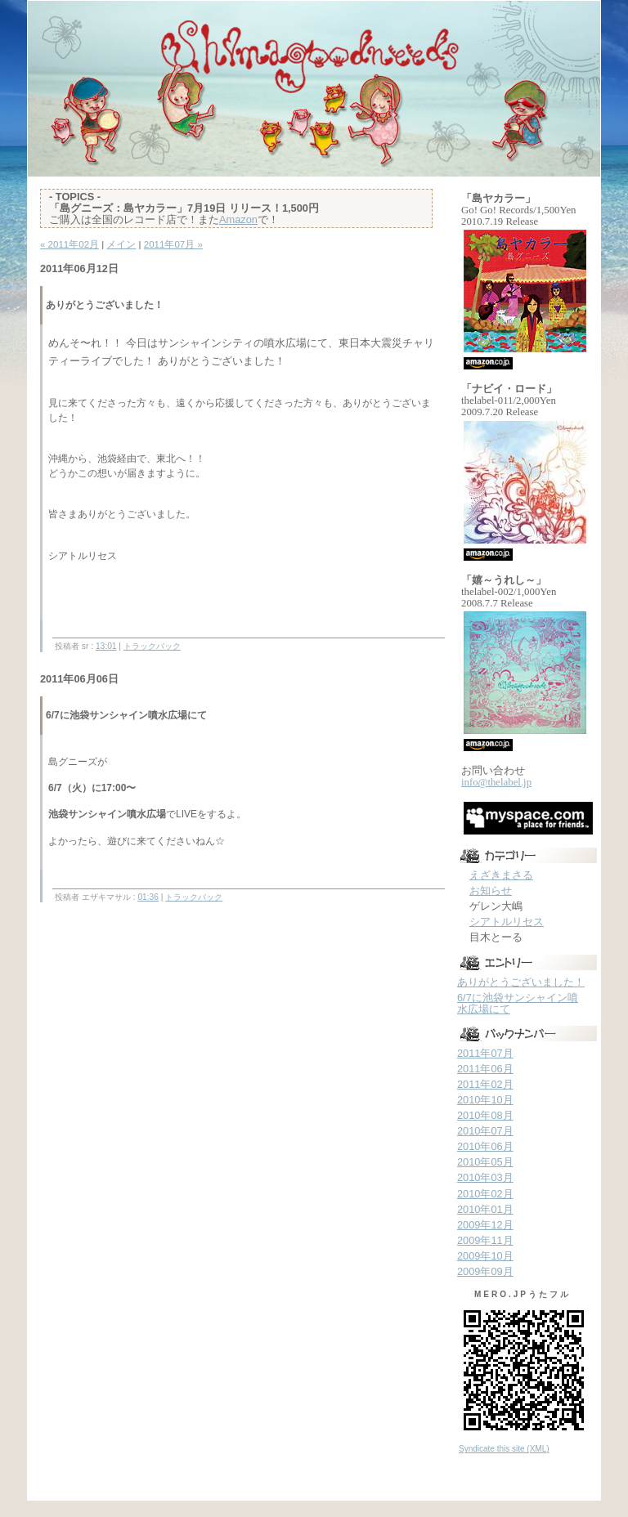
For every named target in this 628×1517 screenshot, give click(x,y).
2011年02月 (485, 1084)
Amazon (238, 219)
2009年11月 (485, 1240)
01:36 (148, 897)
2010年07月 (485, 1131)
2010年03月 (485, 1177)
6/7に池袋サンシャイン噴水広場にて (517, 1003)
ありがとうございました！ (521, 982)
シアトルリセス (506, 921)
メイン (121, 244)
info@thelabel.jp (496, 782)
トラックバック (152, 646)
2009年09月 (485, 1271)
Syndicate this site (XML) (504, 1448)
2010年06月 (485, 1146)
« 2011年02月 (69, 244)
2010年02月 (485, 1194)
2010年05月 (485, 1162)
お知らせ (490, 890)
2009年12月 (485, 1225)
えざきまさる (501, 875)
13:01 (106, 646)
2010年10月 (485, 1100)
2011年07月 (485, 1053)
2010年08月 (485, 1115)
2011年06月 (485, 1069)
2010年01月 (485, 1209)
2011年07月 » (173, 244)
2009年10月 (485, 1256)
